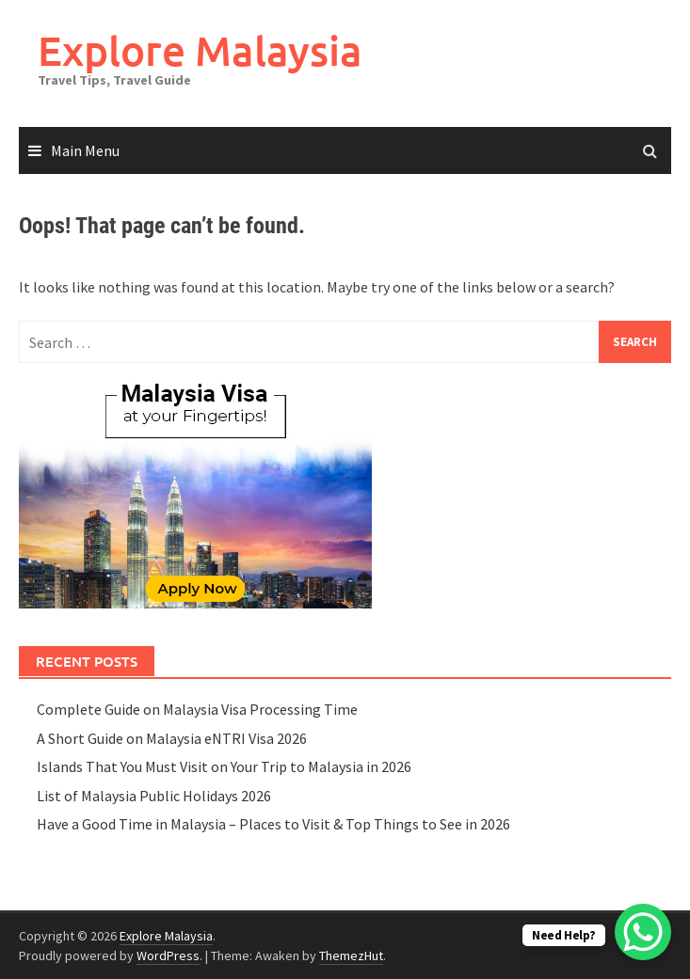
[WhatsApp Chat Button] (643, 932)
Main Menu (85, 150)
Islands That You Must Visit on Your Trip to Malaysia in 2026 (224, 766)
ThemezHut (351, 955)
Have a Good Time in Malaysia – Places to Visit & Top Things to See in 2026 (273, 823)
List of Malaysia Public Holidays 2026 (154, 795)
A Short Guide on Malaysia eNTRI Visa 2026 (172, 738)
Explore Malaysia (200, 50)
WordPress (168, 955)
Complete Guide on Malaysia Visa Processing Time (197, 709)
